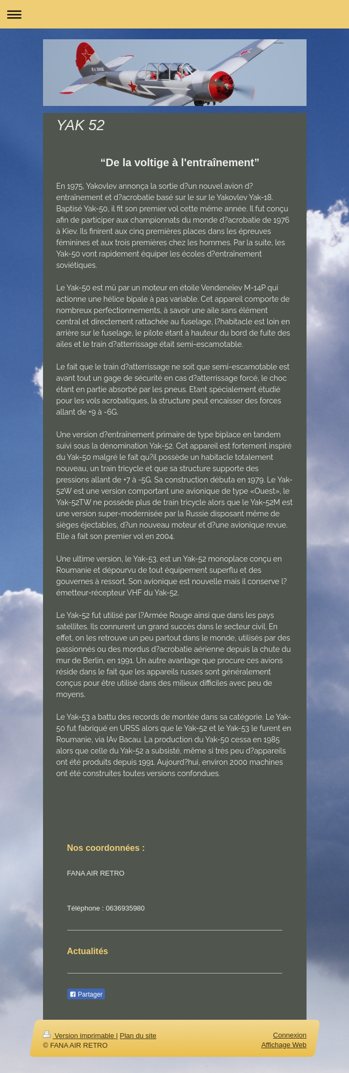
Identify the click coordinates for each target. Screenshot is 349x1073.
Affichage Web (283, 1045)
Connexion (289, 1035)
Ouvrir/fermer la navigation (174, 14)
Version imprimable (79, 1036)
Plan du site (137, 1036)
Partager (86, 994)
